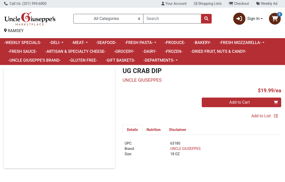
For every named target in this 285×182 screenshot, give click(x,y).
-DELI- (55, 42)
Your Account (174, 4)
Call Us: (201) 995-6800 (25, 4)
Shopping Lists (208, 4)
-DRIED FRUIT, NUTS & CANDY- (218, 51)
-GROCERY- (124, 51)
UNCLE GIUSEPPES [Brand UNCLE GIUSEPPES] (185, 149)
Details (132, 130)
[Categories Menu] (108, 19)
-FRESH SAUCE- (22, 51)
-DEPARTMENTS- (159, 60)
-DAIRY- (150, 51)
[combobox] (172, 19)
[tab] (132, 129)
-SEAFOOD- (106, 42)
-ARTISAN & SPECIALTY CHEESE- (75, 51)
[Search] (172, 19)
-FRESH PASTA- (139, 42)
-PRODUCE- (175, 42)
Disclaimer (177, 130)
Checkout (239, 4)
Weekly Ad (266, 4)
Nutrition (153, 130)
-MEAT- (78, 42)
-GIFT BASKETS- (120, 60)
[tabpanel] (202, 151)
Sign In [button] (246, 19)
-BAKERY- (202, 42)
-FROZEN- (174, 51)
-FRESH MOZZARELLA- (240, 42)
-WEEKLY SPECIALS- (22, 42)
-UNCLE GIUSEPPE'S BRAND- (34, 60)
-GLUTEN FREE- (83, 60)
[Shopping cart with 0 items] (275, 19)
